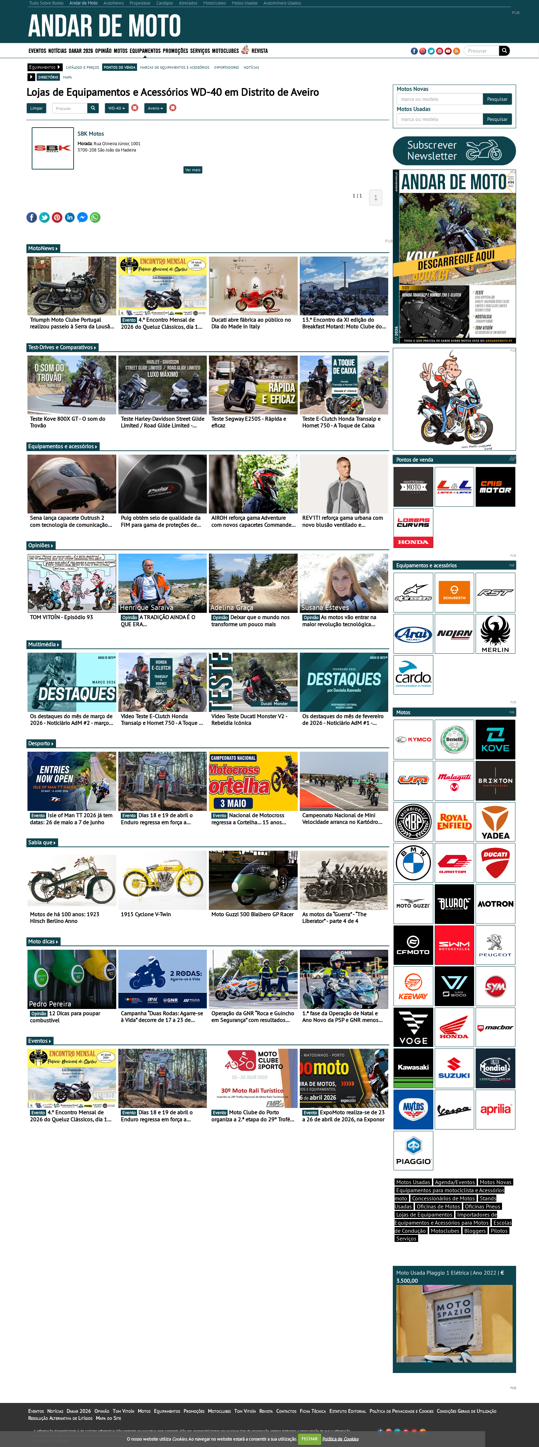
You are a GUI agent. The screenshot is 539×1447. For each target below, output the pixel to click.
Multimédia (44, 644)
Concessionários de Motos (443, 1198)
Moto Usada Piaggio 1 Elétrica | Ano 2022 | (454, 1315)
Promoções (175, 50)
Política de (340, 1439)
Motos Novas (496, 1182)
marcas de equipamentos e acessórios (174, 67)
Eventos (37, 50)
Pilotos (499, 1230)
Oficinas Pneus (482, 1206)
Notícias (57, 50)
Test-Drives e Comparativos (62, 347)
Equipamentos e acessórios (63, 446)
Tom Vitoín (123, 1411)
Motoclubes (225, 50)
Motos (121, 50)
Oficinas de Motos (438, 1206)
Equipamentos (145, 50)
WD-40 (117, 108)
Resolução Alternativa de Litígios (60, 1418)
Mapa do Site (108, 1418)
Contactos (286, 1411)
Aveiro (155, 108)
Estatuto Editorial (347, 1411)
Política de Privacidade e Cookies (401, 1411)
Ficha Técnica (313, 1411)
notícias (251, 67)
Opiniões (41, 545)
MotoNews (43, 248)
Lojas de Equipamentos (424, 1214)
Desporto (41, 743)
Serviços (200, 50)
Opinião (103, 50)
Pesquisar (497, 99)
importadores (226, 67)
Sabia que (42, 842)
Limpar (36, 108)
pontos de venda (119, 67)
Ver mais (192, 169)
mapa (67, 77)
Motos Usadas (413, 1182)
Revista (260, 50)
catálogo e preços (82, 67)
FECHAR (310, 1439)
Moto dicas (43, 941)
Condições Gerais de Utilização (466, 1411)
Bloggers (475, 1230)
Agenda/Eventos (455, 1182)
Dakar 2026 (81, 50)
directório (48, 77)
